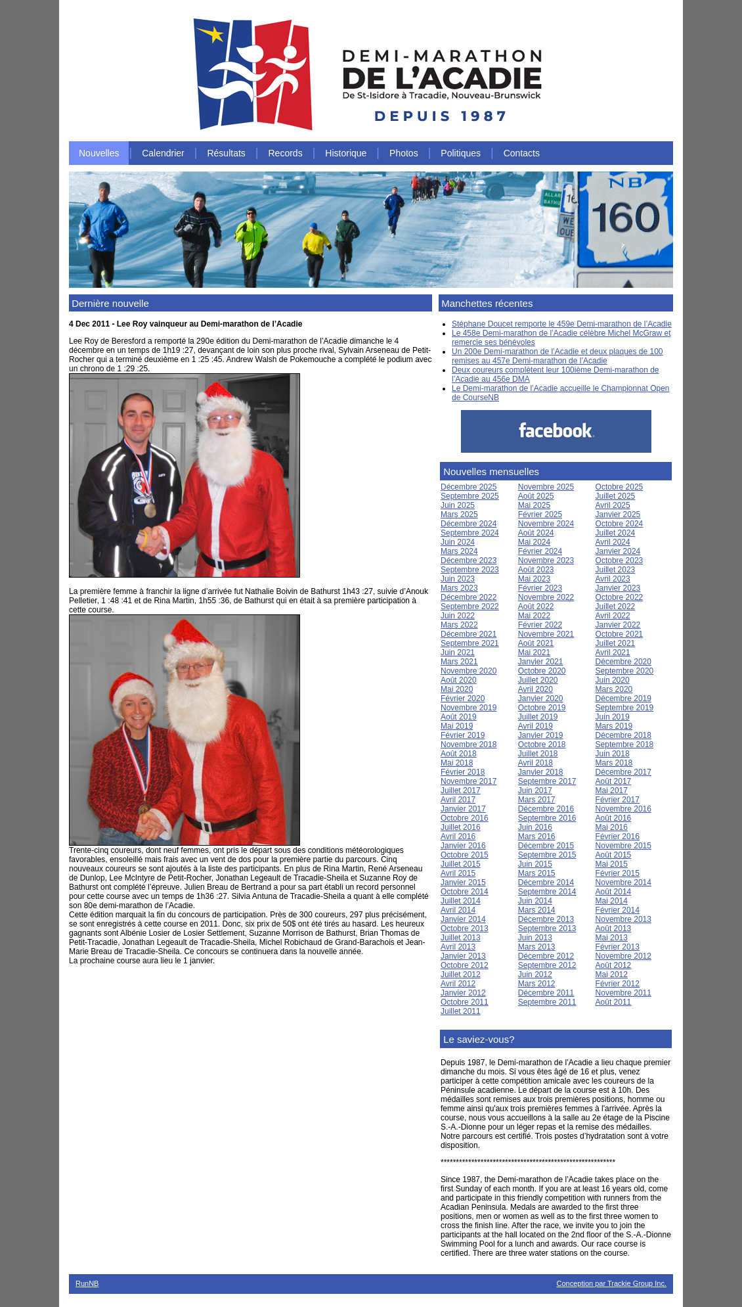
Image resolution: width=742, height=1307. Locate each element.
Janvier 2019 (540, 735)
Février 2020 (463, 698)
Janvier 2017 (463, 809)
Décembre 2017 (623, 772)
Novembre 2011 (623, 992)
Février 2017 (618, 799)
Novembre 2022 (546, 597)
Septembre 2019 (625, 707)
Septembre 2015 (547, 855)
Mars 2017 (537, 799)
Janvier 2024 (618, 551)
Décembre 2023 (468, 560)
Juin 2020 (613, 680)
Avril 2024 (613, 542)
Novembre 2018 (468, 744)
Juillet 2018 (538, 753)
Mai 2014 (612, 901)
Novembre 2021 (546, 634)
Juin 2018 (613, 753)
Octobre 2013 (465, 928)
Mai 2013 (612, 937)
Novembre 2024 (546, 523)
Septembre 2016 (547, 818)
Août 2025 (536, 496)
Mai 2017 (612, 790)
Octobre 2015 (465, 855)
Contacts (522, 153)
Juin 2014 (535, 901)
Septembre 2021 (470, 643)
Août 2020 (459, 680)
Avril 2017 (458, 799)
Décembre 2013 (546, 919)
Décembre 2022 (468, 597)
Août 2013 (614, 928)
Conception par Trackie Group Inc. (611, 1283)
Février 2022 (540, 625)
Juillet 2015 (461, 864)
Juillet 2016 (461, 827)
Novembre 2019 (468, 707)
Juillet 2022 (616, 606)
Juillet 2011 (461, 1011)
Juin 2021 (458, 652)
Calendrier (163, 153)
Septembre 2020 (625, 671)
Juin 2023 (458, 579)
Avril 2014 (458, 910)
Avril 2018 (535, 763)
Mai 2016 (612, 827)
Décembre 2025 (468, 487)
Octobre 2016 (465, 818)
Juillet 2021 (616, 643)
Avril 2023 (613, 579)
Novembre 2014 (623, 882)
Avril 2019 (535, 726)
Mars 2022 (459, 625)
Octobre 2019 (542, 707)
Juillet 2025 (616, 496)
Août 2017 (614, 781)
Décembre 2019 (623, 698)
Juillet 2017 (461, 790)
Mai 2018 (457, 763)
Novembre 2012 (623, 956)
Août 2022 (536, 606)
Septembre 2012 (547, 965)
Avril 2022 (613, 615)
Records (286, 153)
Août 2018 (459, 753)
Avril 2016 (458, 836)
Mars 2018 (614, 763)
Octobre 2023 (620, 560)
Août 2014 (614, 891)
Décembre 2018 (623, 735)
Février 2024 (540, 551)
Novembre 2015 (623, 845)
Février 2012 (618, 983)
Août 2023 (536, 569)
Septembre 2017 (547, 781)
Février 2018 (463, 772)
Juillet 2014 (461, 901)
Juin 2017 (535, 790)
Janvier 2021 (540, 661)
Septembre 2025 (470, 496)
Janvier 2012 (463, 992)
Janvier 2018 (540, 772)
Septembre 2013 (547, 928)
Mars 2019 (614, 726)
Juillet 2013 (461, 937)
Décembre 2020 (623, 661)
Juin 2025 (458, 505)
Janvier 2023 (618, 588)
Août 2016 (614, 818)
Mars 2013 (537, 947)
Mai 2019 (457, 726)
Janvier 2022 (618, 625)
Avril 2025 (613, 505)
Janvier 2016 (463, 845)
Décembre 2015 (546, 845)
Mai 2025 (534, 505)
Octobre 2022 (620, 597)
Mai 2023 (534, 579)
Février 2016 (618, 836)
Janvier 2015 (463, 882)
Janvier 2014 (463, 919)
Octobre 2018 (542, 744)
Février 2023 (540, 588)
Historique (345, 153)
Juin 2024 (458, 542)
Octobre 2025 (620, 487)
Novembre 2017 (468, 781)
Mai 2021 (534, 652)
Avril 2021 (613, 652)
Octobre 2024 (620, 523)
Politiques (461, 153)
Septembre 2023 (470, 569)
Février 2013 (618, 947)
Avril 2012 (458, 983)
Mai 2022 (534, 615)
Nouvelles (99, 153)
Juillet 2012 (461, 974)
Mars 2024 (459, 551)
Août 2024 (536, 533)
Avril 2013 (458, 947)
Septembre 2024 (470, 533)
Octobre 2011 (465, 1002)
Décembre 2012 (546, 956)
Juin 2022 (458, 615)
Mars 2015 (537, 873)
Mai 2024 (534, 542)
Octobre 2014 (465, 891)
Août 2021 (536, 643)
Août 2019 (459, 717)
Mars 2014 (537, 910)
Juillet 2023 (616, 569)
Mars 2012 (537, 983)
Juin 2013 (535, 937)
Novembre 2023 (546, 560)
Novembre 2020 (468, 671)
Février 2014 (618, 910)
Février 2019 (463, 735)
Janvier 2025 (618, 514)
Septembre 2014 (547, 891)
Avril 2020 (535, 689)
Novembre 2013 (623, 919)
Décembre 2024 (468, 523)
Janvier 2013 (463, 956)
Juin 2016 (535, 827)
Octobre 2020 (542, 671)
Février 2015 (618, 873)
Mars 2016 (537, 836)
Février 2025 (540, 514)
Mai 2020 (457, 689)
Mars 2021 (459, 661)
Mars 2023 (459, 588)
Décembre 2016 (546, 809)
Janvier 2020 (540, 698)
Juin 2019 (613, 717)
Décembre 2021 (468, 634)
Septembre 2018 (625, 744)
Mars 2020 (614, 689)
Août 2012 (614, 965)
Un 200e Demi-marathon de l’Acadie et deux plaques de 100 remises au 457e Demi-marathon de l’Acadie (557, 356)
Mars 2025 (459, 514)
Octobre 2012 (465, 965)
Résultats (226, 153)
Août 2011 (614, 1002)
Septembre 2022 (470, 606)
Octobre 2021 (620, 634)
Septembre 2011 (547, 1002)
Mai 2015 (612, 864)
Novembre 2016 (623, 809)
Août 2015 (614, 855)
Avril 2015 (458, 873)
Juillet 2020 (538, 680)
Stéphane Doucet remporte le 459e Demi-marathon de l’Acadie (562, 324)
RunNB (87, 1283)
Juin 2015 (535, 864)
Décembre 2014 (546, 882)
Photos (403, 153)
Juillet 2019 (538, 717)
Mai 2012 (612, 974)
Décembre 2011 (546, 992)
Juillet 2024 (616, 533)
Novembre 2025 (546, 487)
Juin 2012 (535, 974)
